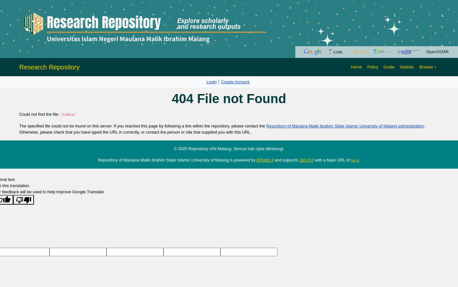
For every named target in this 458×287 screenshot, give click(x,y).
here (355, 160)
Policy (372, 67)
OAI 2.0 (307, 160)
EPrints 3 (265, 160)
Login (212, 81)
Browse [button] (426, 67)
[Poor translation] (23, 200)
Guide (389, 67)
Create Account (235, 81)
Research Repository (49, 67)
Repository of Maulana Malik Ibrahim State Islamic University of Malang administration (345, 126)
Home (356, 67)
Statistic (407, 67)
